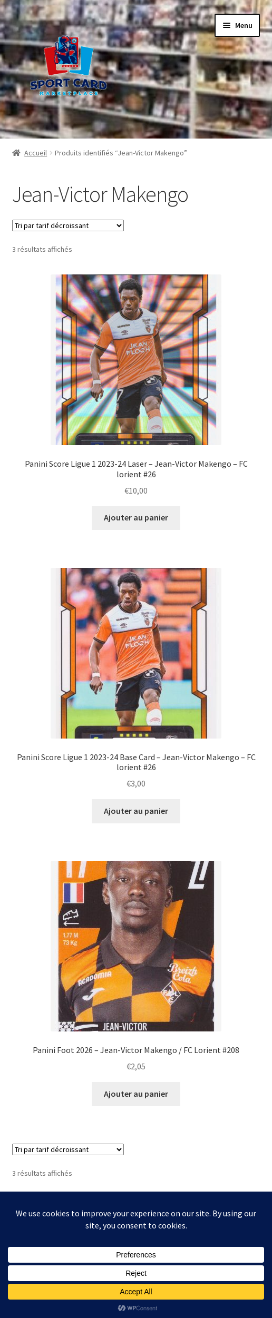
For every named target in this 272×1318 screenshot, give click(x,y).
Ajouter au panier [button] (136, 517)
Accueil (35, 153)
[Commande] (68, 225)
